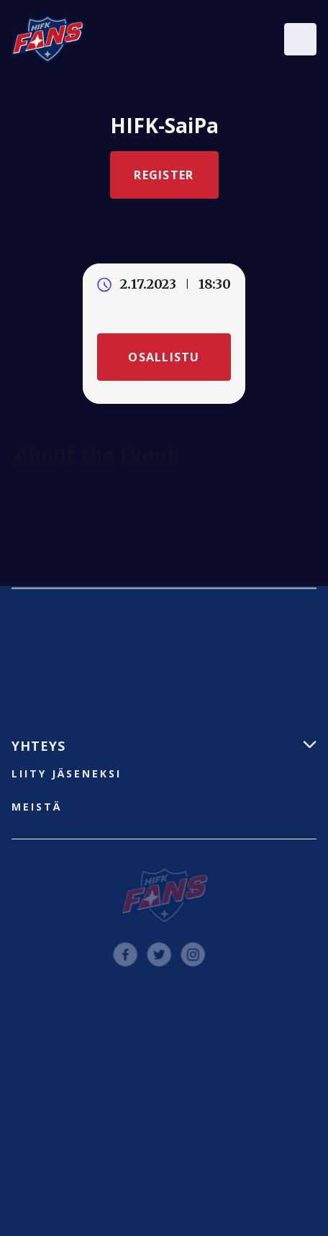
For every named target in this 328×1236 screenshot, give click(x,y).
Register (163, 175)
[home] (47, 39)
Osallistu (164, 357)
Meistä (37, 806)
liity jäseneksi (67, 773)
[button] (300, 39)
